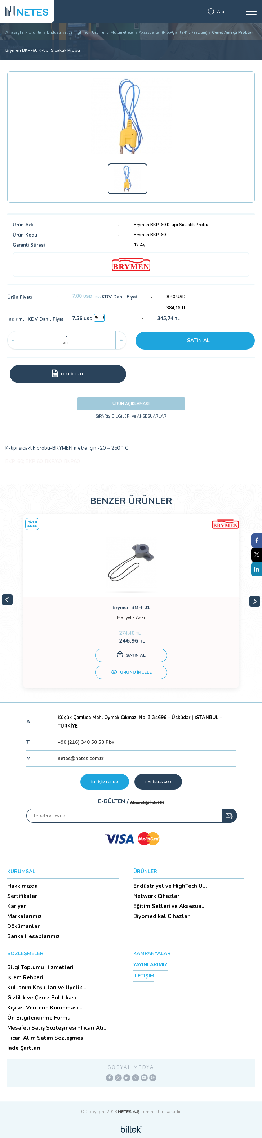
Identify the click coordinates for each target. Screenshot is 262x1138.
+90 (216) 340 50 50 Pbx (86, 742)
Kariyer (16, 906)
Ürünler (35, 32)
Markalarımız (24, 916)
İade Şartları (23, 1048)
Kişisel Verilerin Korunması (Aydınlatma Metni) (42, 1007)
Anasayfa (14, 32)
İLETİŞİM (143, 975)
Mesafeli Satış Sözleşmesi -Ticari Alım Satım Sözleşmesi (57, 1027)
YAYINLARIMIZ (150, 964)
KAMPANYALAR (152, 953)
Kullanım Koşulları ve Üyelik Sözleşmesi (44, 987)
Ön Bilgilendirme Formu (39, 1017)
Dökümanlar (23, 926)
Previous (7, 599)
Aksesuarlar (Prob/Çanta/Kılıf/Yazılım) (173, 32)
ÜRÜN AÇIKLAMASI (131, 403)
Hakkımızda (22, 886)
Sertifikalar (22, 896)
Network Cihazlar (156, 896)
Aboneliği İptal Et (147, 802)
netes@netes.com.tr (80, 758)
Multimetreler (122, 32)
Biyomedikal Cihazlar (161, 916)
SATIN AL (198, 340)
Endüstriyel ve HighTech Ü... (170, 886)
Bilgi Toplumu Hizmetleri (40, 967)
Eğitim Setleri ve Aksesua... (169, 906)
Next (254, 601)
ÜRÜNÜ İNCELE (131, 673)
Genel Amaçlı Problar (232, 32)
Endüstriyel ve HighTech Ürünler (76, 32)
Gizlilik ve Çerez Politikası (41, 997)
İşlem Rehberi (25, 977)
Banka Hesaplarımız (33, 936)
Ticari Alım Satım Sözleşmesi (46, 1038)
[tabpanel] (131, 601)
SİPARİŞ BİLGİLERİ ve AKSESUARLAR (131, 416)
